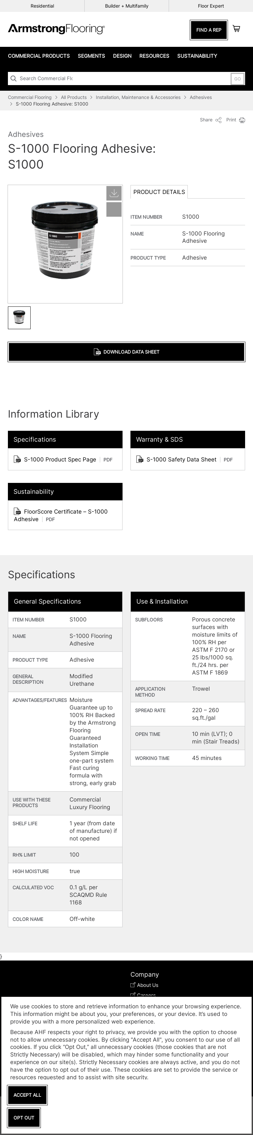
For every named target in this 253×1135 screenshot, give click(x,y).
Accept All (27, 1095)
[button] (19, 317)
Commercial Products (39, 56)
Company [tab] (144, 974)
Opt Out (24, 1117)
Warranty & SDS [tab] (159, 439)
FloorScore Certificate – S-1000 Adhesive (61, 515)
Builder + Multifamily (127, 6)
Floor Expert (211, 6)
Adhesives (201, 97)
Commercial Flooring (30, 97)
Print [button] (235, 120)
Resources (154, 56)
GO (237, 79)
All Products (74, 97)
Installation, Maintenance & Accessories (138, 97)
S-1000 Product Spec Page (63, 459)
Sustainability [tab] (34, 491)
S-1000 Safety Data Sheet (184, 459)
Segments (91, 56)
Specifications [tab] (35, 439)
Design (122, 56)
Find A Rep (208, 30)
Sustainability (197, 56)
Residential (42, 6)
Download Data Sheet (126, 351)
